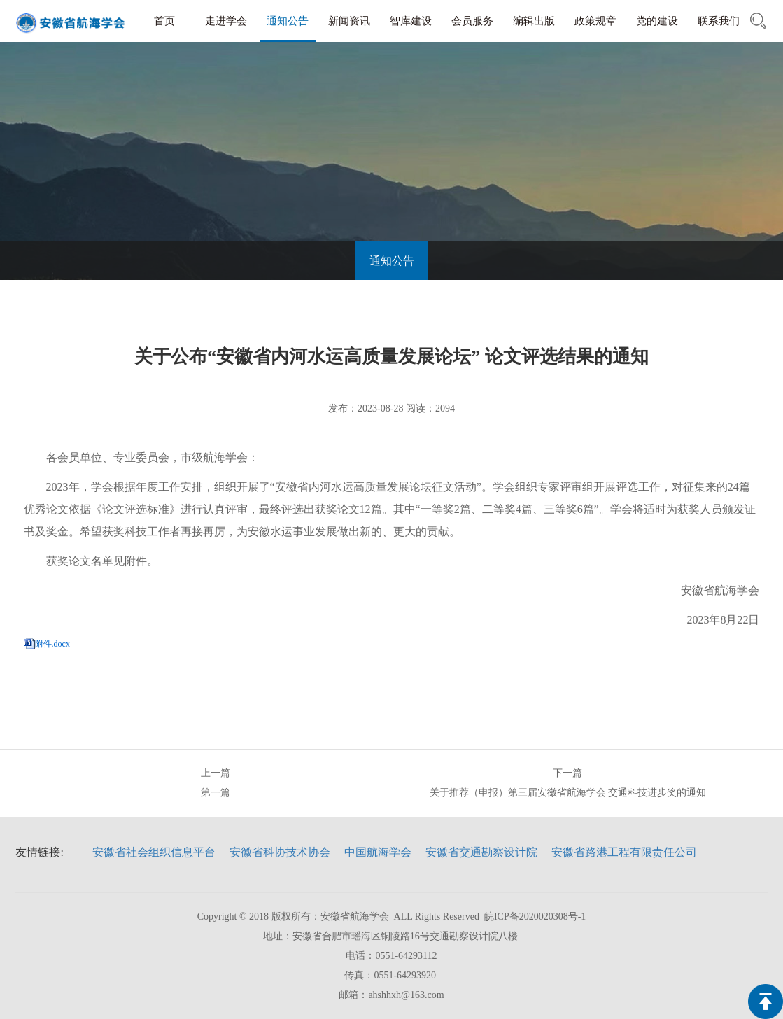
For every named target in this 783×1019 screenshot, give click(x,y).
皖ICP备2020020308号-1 (535, 916)
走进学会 (226, 21)
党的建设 (657, 21)
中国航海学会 (377, 852)
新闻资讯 (349, 21)
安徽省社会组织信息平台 (154, 852)
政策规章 (595, 21)
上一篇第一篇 (215, 783)
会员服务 (472, 21)
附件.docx (52, 644)
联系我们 (719, 21)
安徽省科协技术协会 (280, 852)
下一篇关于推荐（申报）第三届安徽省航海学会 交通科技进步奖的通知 (568, 783)
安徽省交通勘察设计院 (481, 852)
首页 (164, 21)
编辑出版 (534, 21)
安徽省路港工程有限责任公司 (624, 852)
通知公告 (288, 21)
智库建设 (411, 21)
